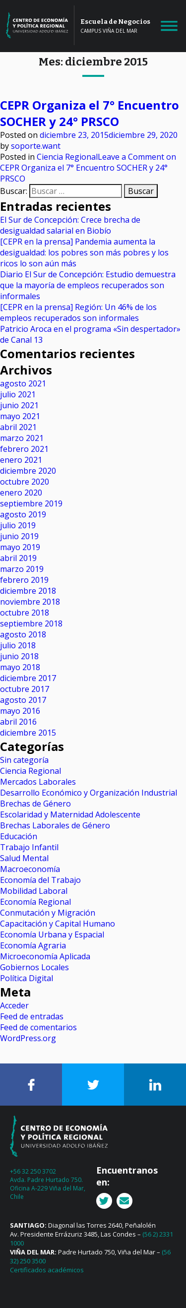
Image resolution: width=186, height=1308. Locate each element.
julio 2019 (18, 525)
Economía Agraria (33, 945)
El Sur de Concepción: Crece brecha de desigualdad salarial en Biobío (70, 225)
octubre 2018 (24, 612)
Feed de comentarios (38, 1027)
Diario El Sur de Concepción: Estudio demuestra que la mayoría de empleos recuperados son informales (88, 285)
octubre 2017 (24, 689)
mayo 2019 (20, 547)
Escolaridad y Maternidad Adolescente (70, 814)
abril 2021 (18, 427)
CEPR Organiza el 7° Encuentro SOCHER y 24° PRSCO (89, 113)
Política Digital (26, 978)
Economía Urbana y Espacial (52, 934)
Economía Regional (35, 901)
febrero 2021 (24, 448)
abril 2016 (18, 721)
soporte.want (36, 145)
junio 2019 (19, 536)
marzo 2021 (22, 438)
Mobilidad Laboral (33, 890)
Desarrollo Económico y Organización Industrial (88, 792)
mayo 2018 (20, 667)
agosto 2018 (23, 634)
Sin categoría (24, 759)
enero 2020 (21, 492)
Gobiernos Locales (34, 967)
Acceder (14, 1005)
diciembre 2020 (28, 470)
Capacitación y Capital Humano (57, 923)
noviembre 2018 (30, 601)
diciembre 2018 (28, 590)
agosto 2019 (23, 514)
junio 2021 (19, 405)
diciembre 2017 (28, 678)
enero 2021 (21, 459)
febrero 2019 (24, 579)
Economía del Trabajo (40, 879)
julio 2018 (18, 645)
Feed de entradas (31, 1016)
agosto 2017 (23, 699)
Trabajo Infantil (29, 847)
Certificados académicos (47, 1269)
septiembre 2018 (31, 623)
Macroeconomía (30, 869)
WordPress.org (28, 1038)
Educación (18, 836)
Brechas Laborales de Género (55, 825)
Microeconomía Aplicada (45, 956)
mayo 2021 (20, 416)
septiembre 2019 (31, 503)
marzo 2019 (22, 568)
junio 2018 (19, 656)
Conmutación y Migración (47, 912)
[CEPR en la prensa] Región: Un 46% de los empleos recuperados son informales (78, 312)
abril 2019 (18, 558)
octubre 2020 (24, 481)
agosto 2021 (23, 383)
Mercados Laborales (38, 781)
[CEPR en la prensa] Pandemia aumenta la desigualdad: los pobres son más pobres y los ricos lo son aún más (84, 252)
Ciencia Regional (67, 156)
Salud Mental (24, 858)
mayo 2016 (20, 710)
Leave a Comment (88, 167)
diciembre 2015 (28, 732)
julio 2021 (18, 394)
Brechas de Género (35, 803)
